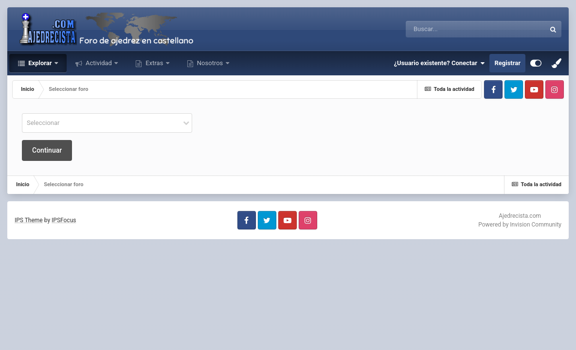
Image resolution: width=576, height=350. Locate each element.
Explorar (40, 63)
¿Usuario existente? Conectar (439, 63)
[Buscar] (449, 29)
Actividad (98, 63)
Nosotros (210, 63)
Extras (154, 63)
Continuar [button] (47, 150)
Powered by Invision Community (519, 224)
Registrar (507, 63)
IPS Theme (29, 220)
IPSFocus (64, 220)
